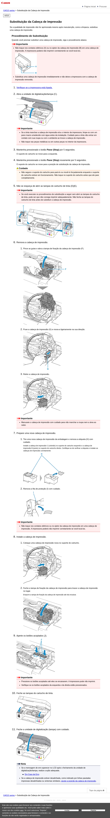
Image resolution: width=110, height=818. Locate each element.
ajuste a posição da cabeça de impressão (78, 781)
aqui (21, 810)
